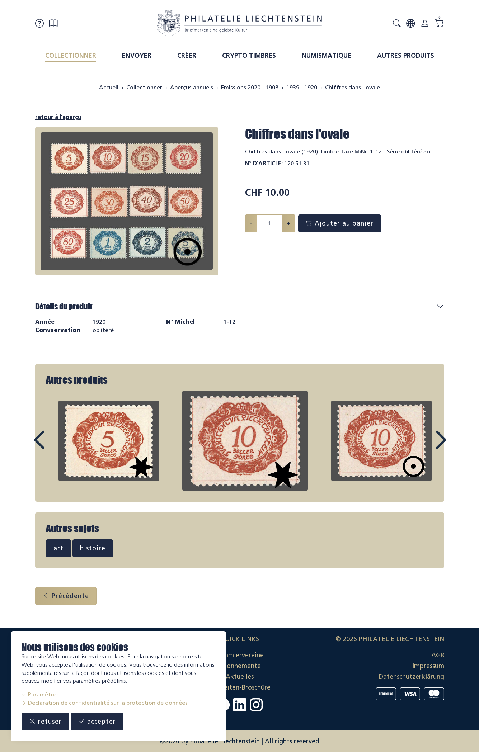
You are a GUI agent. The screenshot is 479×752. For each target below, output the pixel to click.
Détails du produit (64, 306)
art (58, 548)
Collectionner (70, 56)
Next (424, 446)
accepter (97, 721)
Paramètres (40, 694)
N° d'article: (264, 163)
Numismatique (326, 56)
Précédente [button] (66, 596)
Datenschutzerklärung (411, 677)
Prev (55, 446)
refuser (45, 721)
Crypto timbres (249, 56)
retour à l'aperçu (58, 117)
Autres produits (405, 56)
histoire (92, 548)
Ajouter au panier (340, 223)
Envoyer (136, 56)
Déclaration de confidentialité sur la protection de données (105, 702)
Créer (186, 56)
